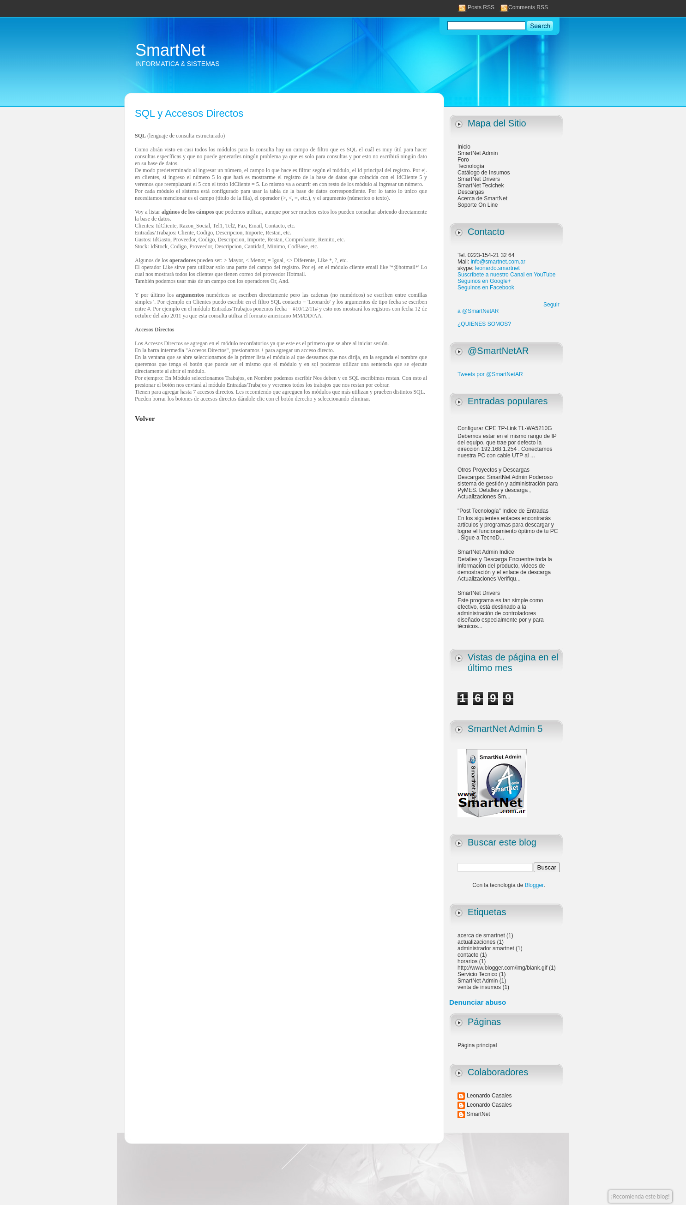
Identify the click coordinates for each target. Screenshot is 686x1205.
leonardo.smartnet (497, 268)
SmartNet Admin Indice (485, 552)
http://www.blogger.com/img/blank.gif (502, 968)
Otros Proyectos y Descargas (493, 470)
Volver (145, 418)
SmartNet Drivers (478, 179)
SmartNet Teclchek (480, 185)
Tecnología (470, 166)
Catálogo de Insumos (483, 172)
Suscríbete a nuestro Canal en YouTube (506, 274)
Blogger (534, 885)
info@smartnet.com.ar (498, 261)
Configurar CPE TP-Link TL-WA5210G (504, 428)
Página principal (477, 1045)
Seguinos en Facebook (485, 287)
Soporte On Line (477, 205)
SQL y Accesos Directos (189, 113)
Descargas (470, 192)
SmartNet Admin (477, 153)
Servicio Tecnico (477, 974)
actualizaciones (476, 942)
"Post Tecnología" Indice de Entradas (502, 511)
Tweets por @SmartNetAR (490, 374)
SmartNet (170, 50)
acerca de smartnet (481, 935)
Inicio (463, 147)
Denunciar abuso (477, 1002)
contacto (467, 955)
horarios (467, 961)
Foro (463, 159)
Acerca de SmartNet (482, 198)
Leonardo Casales (489, 1095)
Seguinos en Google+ (484, 281)
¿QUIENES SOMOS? (484, 324)
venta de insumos (479, 987)
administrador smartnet (485, 948)
